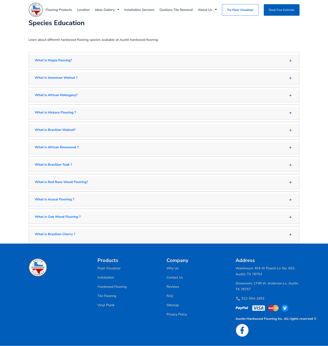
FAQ (170, 296)
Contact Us (175, 277)
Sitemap (173, 305)
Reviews (173, 286)
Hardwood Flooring (112, 286)
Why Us (173, 268)
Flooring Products (59, 10)
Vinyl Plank (105, 305)
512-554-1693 (252, 298)
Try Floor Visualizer (240, 10)
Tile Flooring (106, 296)
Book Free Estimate (281, 10)
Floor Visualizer (109, 268)
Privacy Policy (177, 314)
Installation (105, 277)
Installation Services (139, 10)
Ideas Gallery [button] (105, 10)
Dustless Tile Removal (176, 10)
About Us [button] (205, 10)
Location (83, 10)
